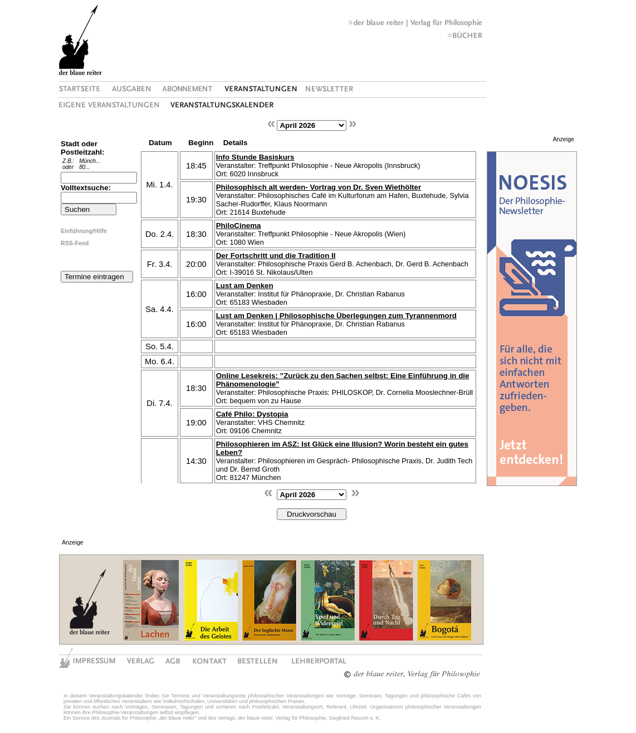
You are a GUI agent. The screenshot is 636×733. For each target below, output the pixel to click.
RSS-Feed (75, 243)
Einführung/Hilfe (84, 230)
